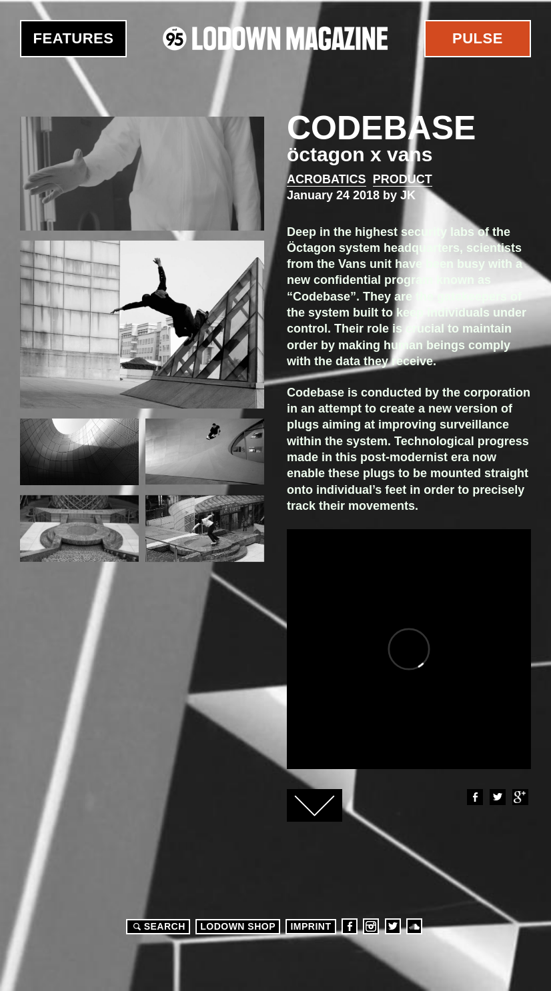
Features (73, 38)
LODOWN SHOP (238, 926)
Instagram (371, 926)
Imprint (310, 926)
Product (402, 179)
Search (157, 926)
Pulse (477, 38)
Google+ (519, 797)
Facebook (474, 797)
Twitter (497, 797)
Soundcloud (414, 926)
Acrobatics (326, 179)
